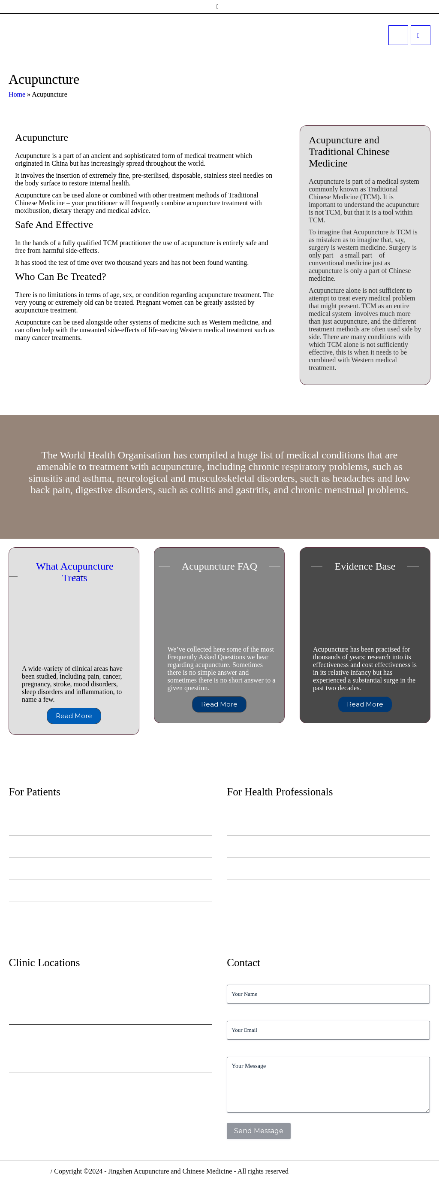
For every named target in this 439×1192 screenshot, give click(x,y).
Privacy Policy (343, 1176)
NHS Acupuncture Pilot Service (262, 824)
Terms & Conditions (400, 1176)
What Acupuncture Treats (75, 572)
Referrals (237, 846)
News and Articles (29, 824)
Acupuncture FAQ (219, 566)
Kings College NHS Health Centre (68, 989)
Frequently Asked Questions (40, 912)
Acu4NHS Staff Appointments (261, 890)
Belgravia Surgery (40, 1038)
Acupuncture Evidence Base (258, 868)
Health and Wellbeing (33, 890)
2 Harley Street (35, 1086)
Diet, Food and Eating (33, 868)
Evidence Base (364, 566)
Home (17, 94)
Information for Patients (36, 846)
